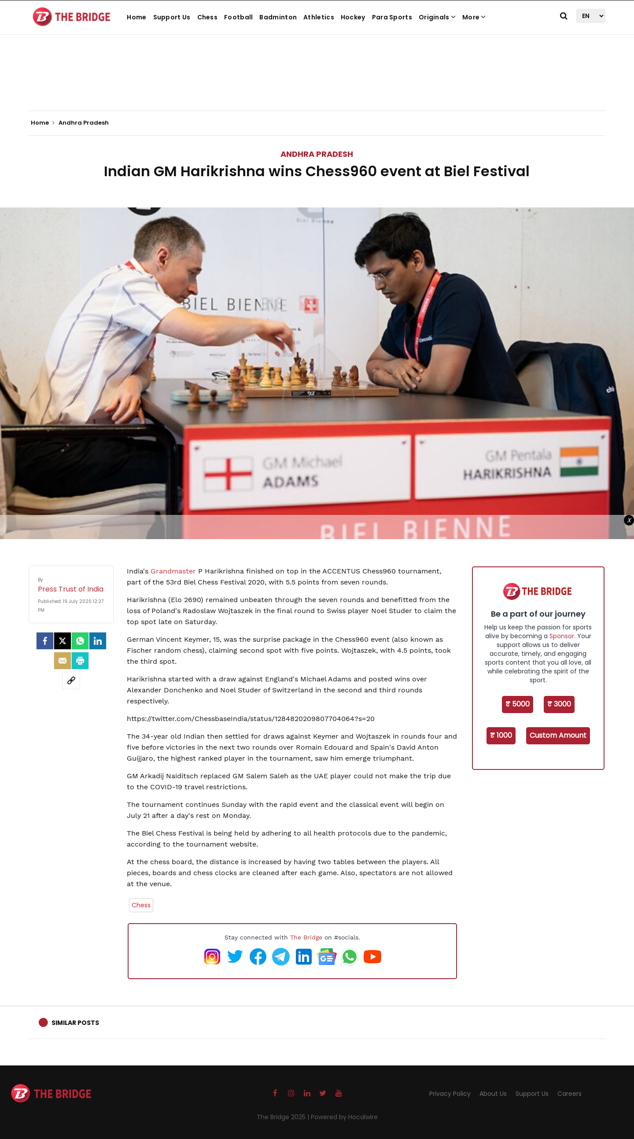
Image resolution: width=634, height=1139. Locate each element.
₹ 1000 (501, 735)
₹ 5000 (517, 704)
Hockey (353, 17)
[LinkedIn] (98, 641)
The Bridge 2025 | (284, 1117)
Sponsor (561, 636)
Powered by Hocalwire (344, 1117)
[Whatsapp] (80, 641)
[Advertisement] (317, 84)
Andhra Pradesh (316, 153)
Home (136, 17)
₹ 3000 (559, 704)
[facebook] (45, 641)
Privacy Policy (450, 1093)
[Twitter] (62, 641)
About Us (493, 1093)
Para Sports (392, 17)
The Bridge (306, 937)
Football (238, 17)
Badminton (278, 17)
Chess (207, 17)
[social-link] (71, 680)
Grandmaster (173, 571)
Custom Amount (558, 735)
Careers (569, 1093)
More (474, 17)
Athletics (318, 17)
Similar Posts (75, 1022)
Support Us (172, 17)
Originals (437, 17)
